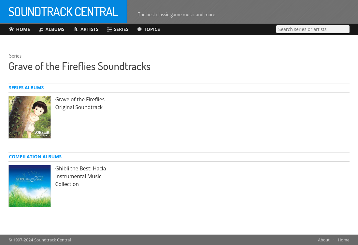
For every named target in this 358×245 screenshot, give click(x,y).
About (323, 240)
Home (344, 240)
